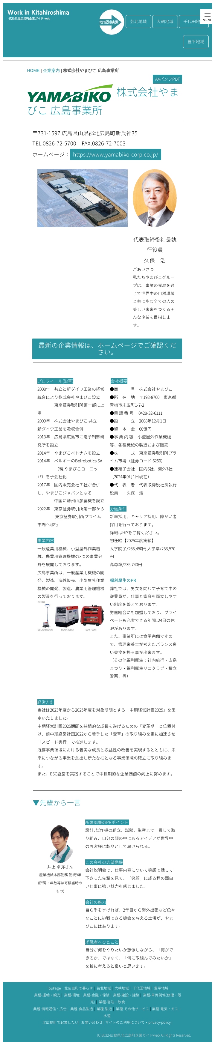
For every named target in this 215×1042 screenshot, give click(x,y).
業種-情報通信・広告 (50, 1008)
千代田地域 (193, 21)
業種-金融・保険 (96, 995)
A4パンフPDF (167, 79)
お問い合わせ (92, 1022)
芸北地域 (138, 21)
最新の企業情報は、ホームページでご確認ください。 (107, 349)
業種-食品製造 (81, 1008)
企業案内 (51, 70)
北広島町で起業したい (60, 1022)
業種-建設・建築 (126, 995)
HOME (33, 70)
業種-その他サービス (132, 1008)
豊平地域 (195, 41)
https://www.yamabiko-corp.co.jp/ (115, 154)
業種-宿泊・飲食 (112, 1002)
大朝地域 (165, 21)
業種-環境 (72, 995)
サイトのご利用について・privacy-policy (138, 1022)
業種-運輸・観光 (47, 995)
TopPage (54, 988)
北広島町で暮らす (78, 988)
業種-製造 (104, 1008)
